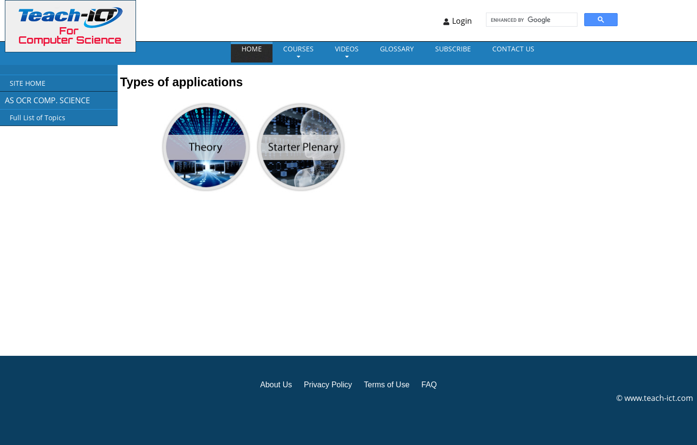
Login (462, 21)
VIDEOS (347, 48)
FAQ (429, 385)
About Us (276, 385)
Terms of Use (386, 385)
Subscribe (453, 48)
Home (252, 48)
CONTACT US (513, 48)
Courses (298, 48)
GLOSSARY (397, 48)
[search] (531, 20)
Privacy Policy (328, 385)
